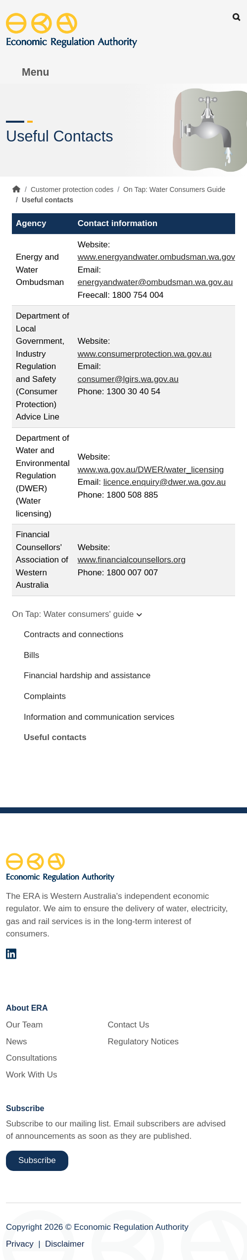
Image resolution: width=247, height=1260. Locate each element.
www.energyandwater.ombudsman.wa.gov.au (162, 257)
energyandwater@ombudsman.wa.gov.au (155, 282)
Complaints (45, 696)
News (16, 1041)
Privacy (20, 1244)
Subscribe (37, 1160)
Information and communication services (99, 717)
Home (16, 189)
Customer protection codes (72, 189)
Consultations (31, 1058)
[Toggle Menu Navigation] (30, 72)
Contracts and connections (73, 634)
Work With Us (31, 1074)
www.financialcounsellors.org (132, 559)
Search (236, 17)
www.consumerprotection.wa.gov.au (145, 354)
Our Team (24, 1024)
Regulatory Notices (143, 1041)
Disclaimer (64, 1244)
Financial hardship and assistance (87, 675)
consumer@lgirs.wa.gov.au (128, 379)
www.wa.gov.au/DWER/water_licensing (151, 469)
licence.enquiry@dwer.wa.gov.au (164, 482)
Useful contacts (55, 737)
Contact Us (128, 1024)
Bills (31, 655)
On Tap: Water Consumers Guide (174, 189)
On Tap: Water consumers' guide (73, 614)
